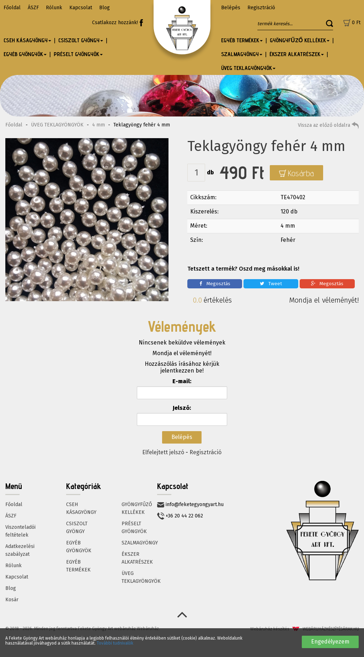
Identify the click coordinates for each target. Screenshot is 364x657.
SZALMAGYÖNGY (140, 543)
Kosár (11, 600)
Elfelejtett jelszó (163, 452)
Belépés (230, 8)
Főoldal (12, 8)
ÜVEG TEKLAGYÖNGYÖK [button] (248, 68)
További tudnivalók (115, 643)
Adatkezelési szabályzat (19, 550)
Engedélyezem (330, 641)
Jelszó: (182, 407)
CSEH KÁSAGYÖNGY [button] (27, 40)
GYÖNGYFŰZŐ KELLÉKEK (137, 508)
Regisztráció (261, 8)
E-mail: (181, 381)
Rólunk (54, 8)
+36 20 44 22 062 (180, 516)
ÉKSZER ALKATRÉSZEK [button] (296, 54)
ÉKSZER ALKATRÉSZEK (137, 558)
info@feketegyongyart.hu (190, 504)
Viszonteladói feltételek (20, 531)
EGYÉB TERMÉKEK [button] (242, 40)
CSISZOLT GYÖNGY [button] (80, 40)
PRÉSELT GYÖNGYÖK (134, 527)
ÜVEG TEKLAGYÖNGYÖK (57, 125)
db (210, 172)
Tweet (271, 284)
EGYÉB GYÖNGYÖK (78, 547)
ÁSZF (33, 8)
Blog (104, 8)
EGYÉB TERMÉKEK (78, 566)
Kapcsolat (80, 8)
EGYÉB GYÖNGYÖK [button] (25, 54)
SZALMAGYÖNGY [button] (241, 54)
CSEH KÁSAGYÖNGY (81, 508)
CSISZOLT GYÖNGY (76, 527)
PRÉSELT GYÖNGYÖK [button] (78, 54)
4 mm (98, 125)
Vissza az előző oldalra (328, 125)
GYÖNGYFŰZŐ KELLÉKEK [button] (300, 40)
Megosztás (214, 284)
